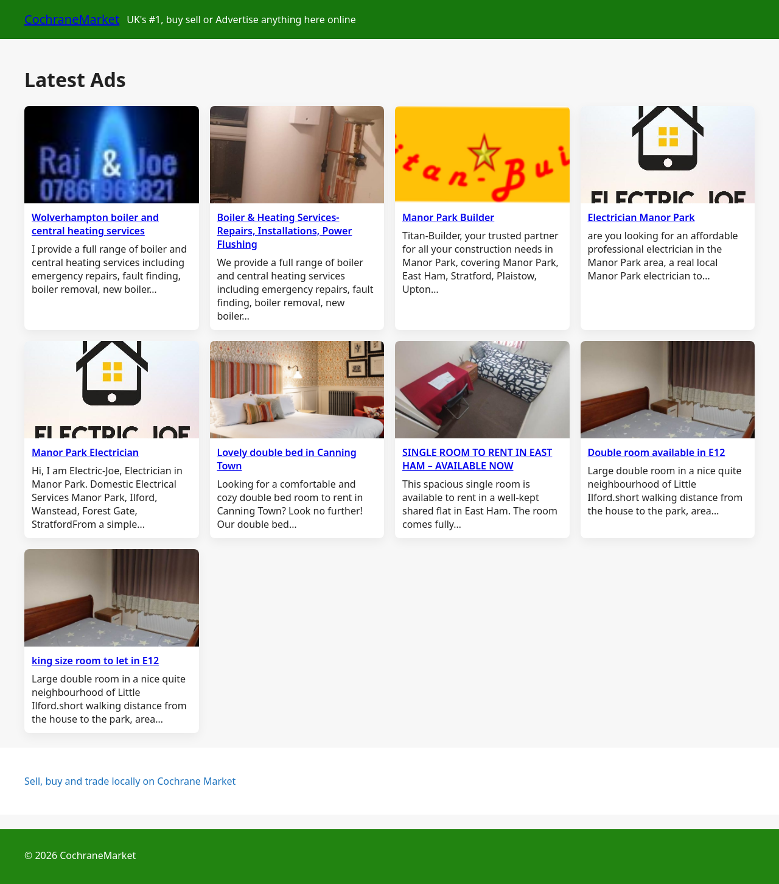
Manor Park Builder (448, 217)
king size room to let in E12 (95, 660)
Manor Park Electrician (85, 452)
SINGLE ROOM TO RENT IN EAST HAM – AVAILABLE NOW (477, 459)
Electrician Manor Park (641, 217)
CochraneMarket (71, 19)
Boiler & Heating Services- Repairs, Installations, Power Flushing (284, 231)
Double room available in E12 (656, 452)
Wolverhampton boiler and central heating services (95, 224)
